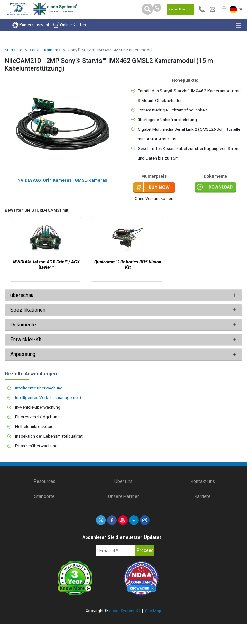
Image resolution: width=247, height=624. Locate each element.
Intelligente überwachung (39, 387)
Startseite (13, 50)
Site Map (153, 610)
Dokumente (23, 325)
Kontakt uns (203, 481)
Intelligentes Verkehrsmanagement (48, 397)
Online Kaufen (69, 25)
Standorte (44, 496)
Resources (44, 481)
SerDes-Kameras (45, 50)
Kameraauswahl (30, 25)
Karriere (203, 496)
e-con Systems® (124, 610)
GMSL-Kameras (91, 180)
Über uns (123, 481)
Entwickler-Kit (25, 339)
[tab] (123, 295)
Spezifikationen (28, 310)
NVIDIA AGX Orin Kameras (44, 180)
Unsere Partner (123, 496)
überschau (21, 295)
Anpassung (22, 354)
